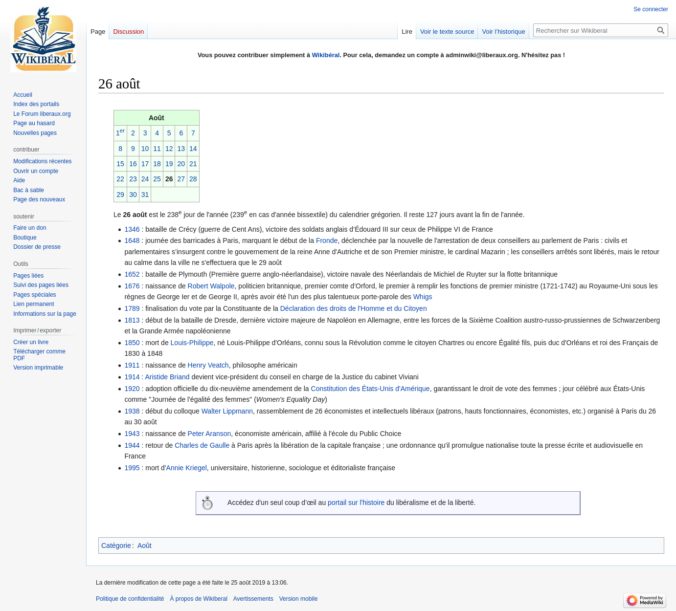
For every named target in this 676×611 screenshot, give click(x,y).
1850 (131, 343)
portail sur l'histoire (356, 502)
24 (145, 179)
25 (157, 179)
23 (133, 179)
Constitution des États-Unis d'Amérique (370, 389)
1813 (131, 320)
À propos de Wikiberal (198, 598)
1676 (131, 286)
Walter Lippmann (227, 411)
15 (120, 164)
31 (145, 194)
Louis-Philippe (192, 343)
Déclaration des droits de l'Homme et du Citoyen (353, 308)
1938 (131, 411)
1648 (131, 240)
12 (169, 149)
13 (181, 149)
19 (169, 164)
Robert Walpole (211, 286)
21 (193, 164)
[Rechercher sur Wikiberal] (600, 30)
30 (133, 194)
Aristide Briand (167, 377)
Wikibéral (326, 55)
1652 (131, 274)
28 (193, 179)
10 (145, 149)
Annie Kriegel (186, 468)
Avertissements (253, 598)
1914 (131, 377)
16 (133, 164)
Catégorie (116, 545)
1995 (131, 468)
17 (145, 164)
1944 (131, 445)
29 (120, 194)
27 (181, 179)
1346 (131, 229)
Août (144, 545)
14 (193, 149)
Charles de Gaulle (202, 445)
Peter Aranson (209, 433)
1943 (131, 433)
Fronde (327, 240)
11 (157, 149)
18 (157, 164)
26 (169, 179)
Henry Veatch (208, 365)
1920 (131, 389)
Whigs (422, 297)
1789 (131, 308)
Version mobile (298, 598)
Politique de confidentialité (130, 598)
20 (181, 164)
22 (120, 179)
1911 (131, 365)
